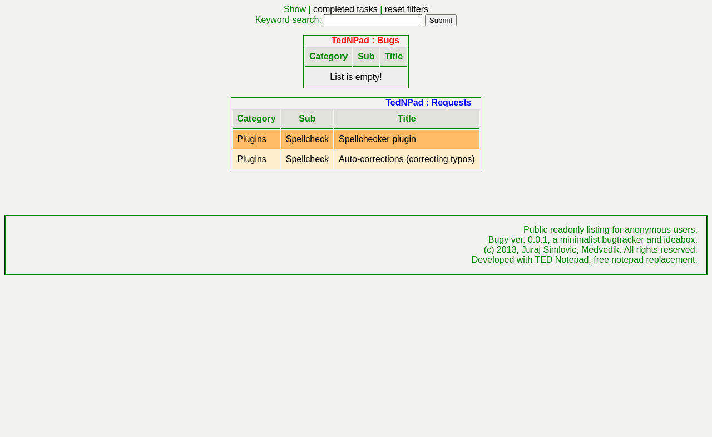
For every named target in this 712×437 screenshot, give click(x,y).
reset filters (406, 9)
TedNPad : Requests (428, 102)
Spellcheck (307, 139)
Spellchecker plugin (377, 139)
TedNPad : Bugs (365, 40)
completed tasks (345, 9)
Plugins (251, 139)
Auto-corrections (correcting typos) (407, 159)
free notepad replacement (644, 259)
